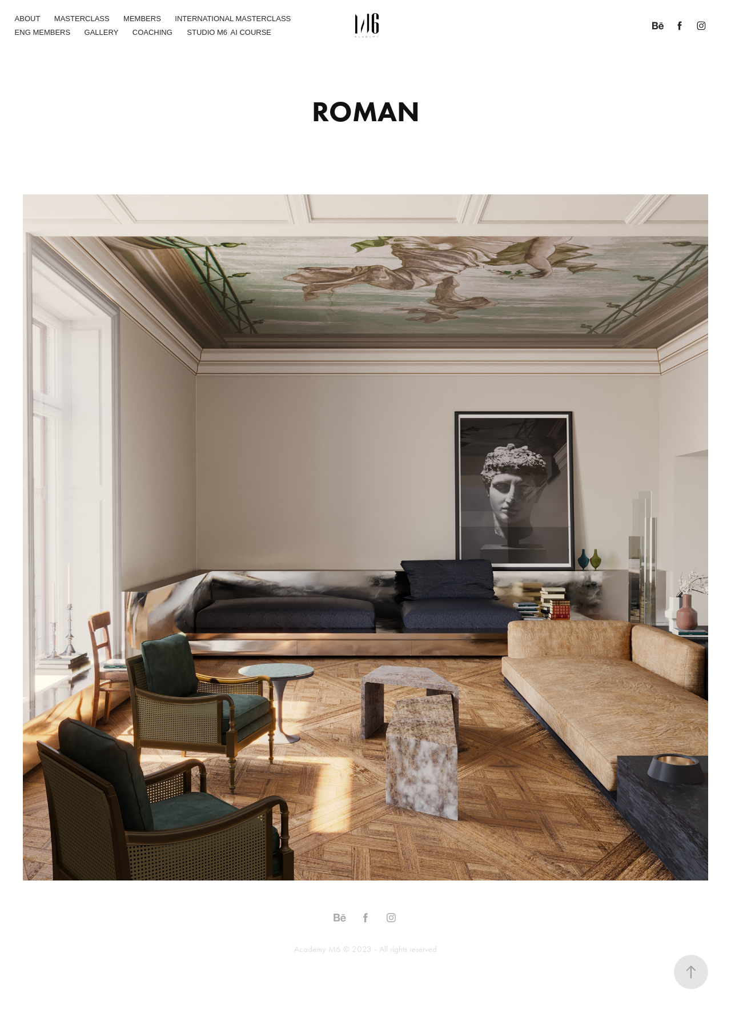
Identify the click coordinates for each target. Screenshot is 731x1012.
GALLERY (102, 32)
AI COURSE (251, 32)
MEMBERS (142, 18)
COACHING (152, 32)
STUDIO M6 (207, 32)
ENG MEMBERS (43, 32)
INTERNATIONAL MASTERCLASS (233, 18)
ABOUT (28, 18)
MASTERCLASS (82, 18)
